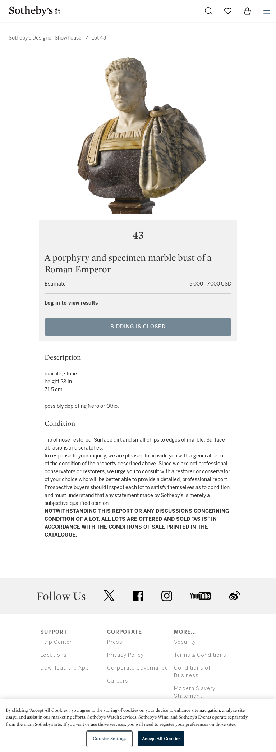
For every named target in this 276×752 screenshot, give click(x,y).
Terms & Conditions (200, 655)
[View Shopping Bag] (247, 11)
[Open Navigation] (266, 10)
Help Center (56, 642)
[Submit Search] (208, 10)
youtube (200, 596)
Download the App (64, 668)
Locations (53, 655)
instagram (166, 596)
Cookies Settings (109, 738)
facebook (138, 596)
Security (185, 642)
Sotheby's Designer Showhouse (45, 38)
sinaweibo (234, 595)
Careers (117, 681)
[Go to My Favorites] (227, 11)
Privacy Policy (125, 655)
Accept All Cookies (161, 738)
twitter (109, 595)
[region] (138, 725)
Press (115, 642)
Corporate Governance (137, 668)
